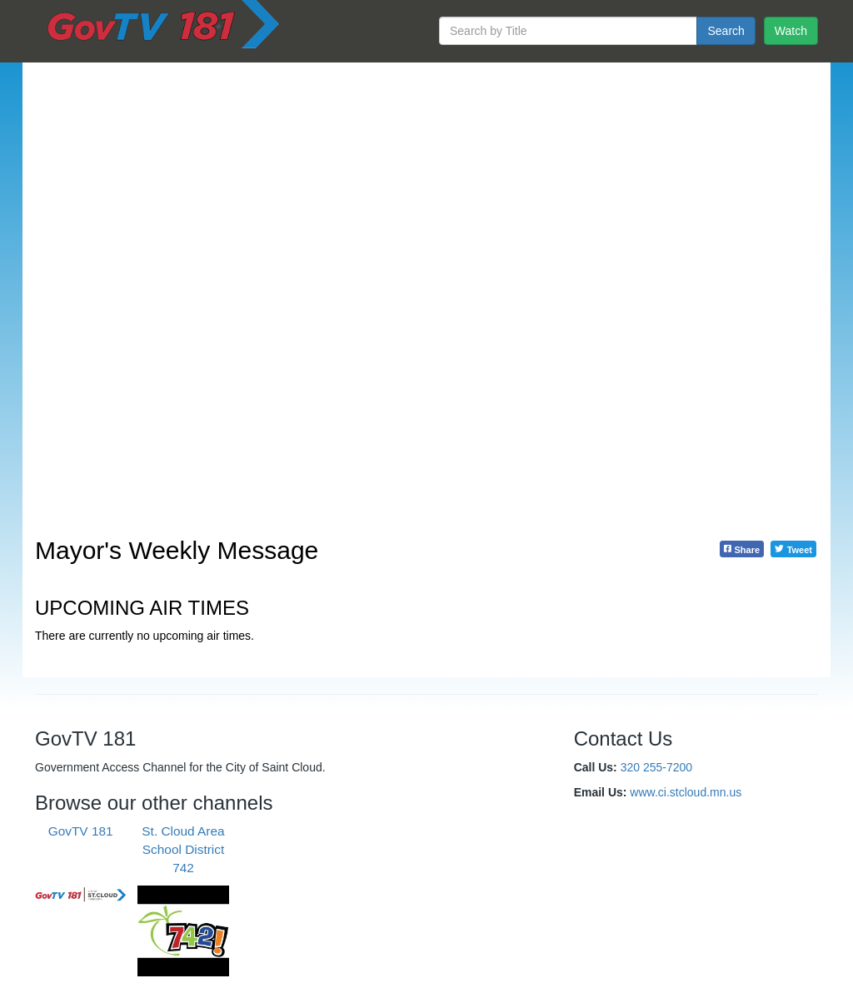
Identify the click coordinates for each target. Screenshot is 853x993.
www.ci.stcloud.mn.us (685, 792)
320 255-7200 (656, 767)
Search (725, 30)
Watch (791, 30)
